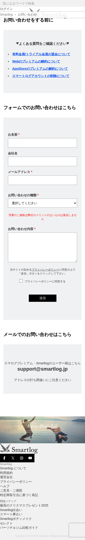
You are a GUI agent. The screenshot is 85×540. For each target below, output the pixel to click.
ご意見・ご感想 (11, 490)
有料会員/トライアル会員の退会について (41, 54)
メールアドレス (20, 172)
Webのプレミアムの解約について (36, 61)
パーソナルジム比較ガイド (19, 527)
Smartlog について (13, 468)
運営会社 (6, 477)
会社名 (12, 153)
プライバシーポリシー (45, 269)
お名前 (13, 134)
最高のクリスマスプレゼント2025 (24, 505)
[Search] (81, 3)
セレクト (6, 523)
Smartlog (6, 14)
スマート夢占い (11, 514)
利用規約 (6, 473)
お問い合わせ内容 (21, 229)
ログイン (6, 9)
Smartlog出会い (11, 510)
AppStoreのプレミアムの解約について (40, 68)
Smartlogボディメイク (16, 519)
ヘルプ (5, 486)
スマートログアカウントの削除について (40, 76)
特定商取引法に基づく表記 (19, 495)
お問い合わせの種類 (23, 195)
